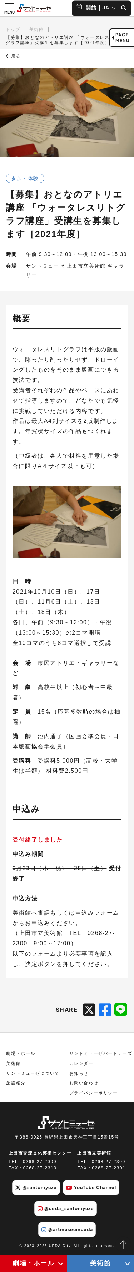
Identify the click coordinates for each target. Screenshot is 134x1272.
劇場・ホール (20, 1053)
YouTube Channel (91, 1187)
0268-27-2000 (39, 1161)
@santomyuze (36, 1187)
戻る (13, 56)
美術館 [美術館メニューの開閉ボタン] (100, 1263)
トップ (13, 29)
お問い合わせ (84, 1083)
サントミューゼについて (33, 1073)
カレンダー (81, 1063)
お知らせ (79, 1073)
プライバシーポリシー (93, 1092)
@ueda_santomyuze (66, 1208)
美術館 (36, 29)
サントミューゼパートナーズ (101, 1053)
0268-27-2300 (108, 1161)
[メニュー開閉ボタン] (9, 8)
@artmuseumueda (67, 1229)
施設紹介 (15, 1083)
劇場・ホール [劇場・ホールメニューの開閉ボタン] (34, 1263)
